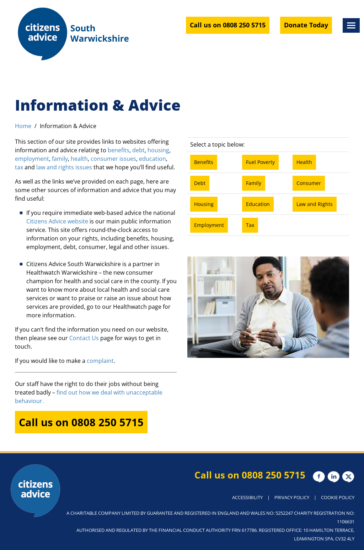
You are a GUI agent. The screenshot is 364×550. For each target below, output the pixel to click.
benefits (118, 150)
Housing (204, 204)
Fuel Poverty (260, 162)
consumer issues (113, 159)
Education (258, 204)
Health (304, 162)
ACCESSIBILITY (247, 497)
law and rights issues (63, 167)
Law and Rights (314, 204)
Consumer (308, 183)
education (152, 159)
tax (20, 167)
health (79, 159)
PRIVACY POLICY (291, 497)
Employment (209, 225)
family (60, 159)
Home (23, 126)
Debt (199, 183)
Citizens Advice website (57, 221)
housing (158, 150)
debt (138, 150)
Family (253, 183)
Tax (250, 225)
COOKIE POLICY (337, 497)
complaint (100, 361)
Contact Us (83, 338)
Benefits (203, 162)
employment (32, 159)
